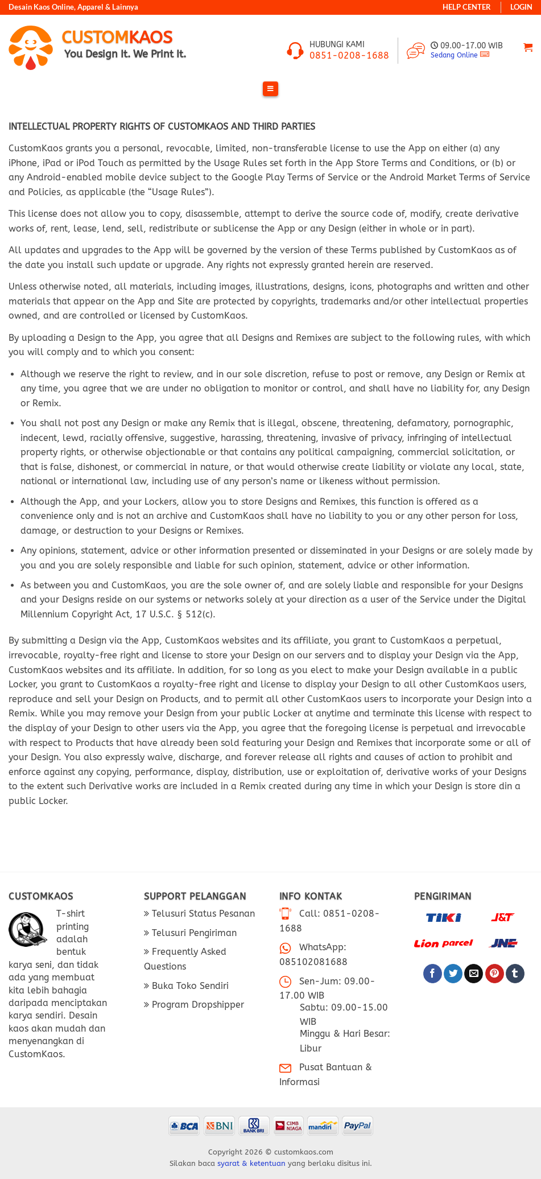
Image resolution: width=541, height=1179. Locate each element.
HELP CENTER (467, 7)
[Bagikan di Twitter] (453, 973)
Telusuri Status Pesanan (202, 913)
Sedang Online (454, 55)
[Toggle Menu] (270, 89)
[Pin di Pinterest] (494, 973)
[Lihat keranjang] (527, 47)
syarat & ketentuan (251, 1163)
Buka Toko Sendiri (189, 985)
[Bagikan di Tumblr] (515, 973)
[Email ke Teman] (473, 973)
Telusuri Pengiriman (193, 932)
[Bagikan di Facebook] (432, 973)
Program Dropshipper (196, 1004)
